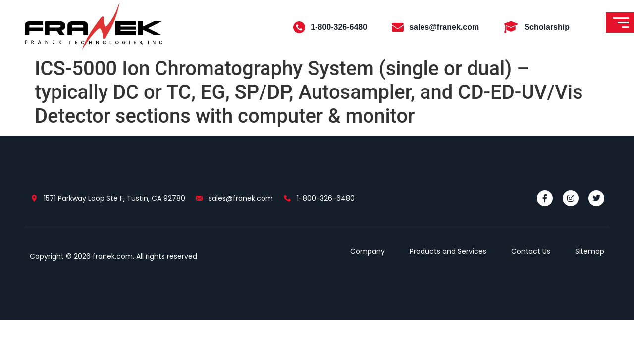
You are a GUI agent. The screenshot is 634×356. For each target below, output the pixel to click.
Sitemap (589, 251)
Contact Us (530, 251)
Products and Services (448, 251)
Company (367, 251)
